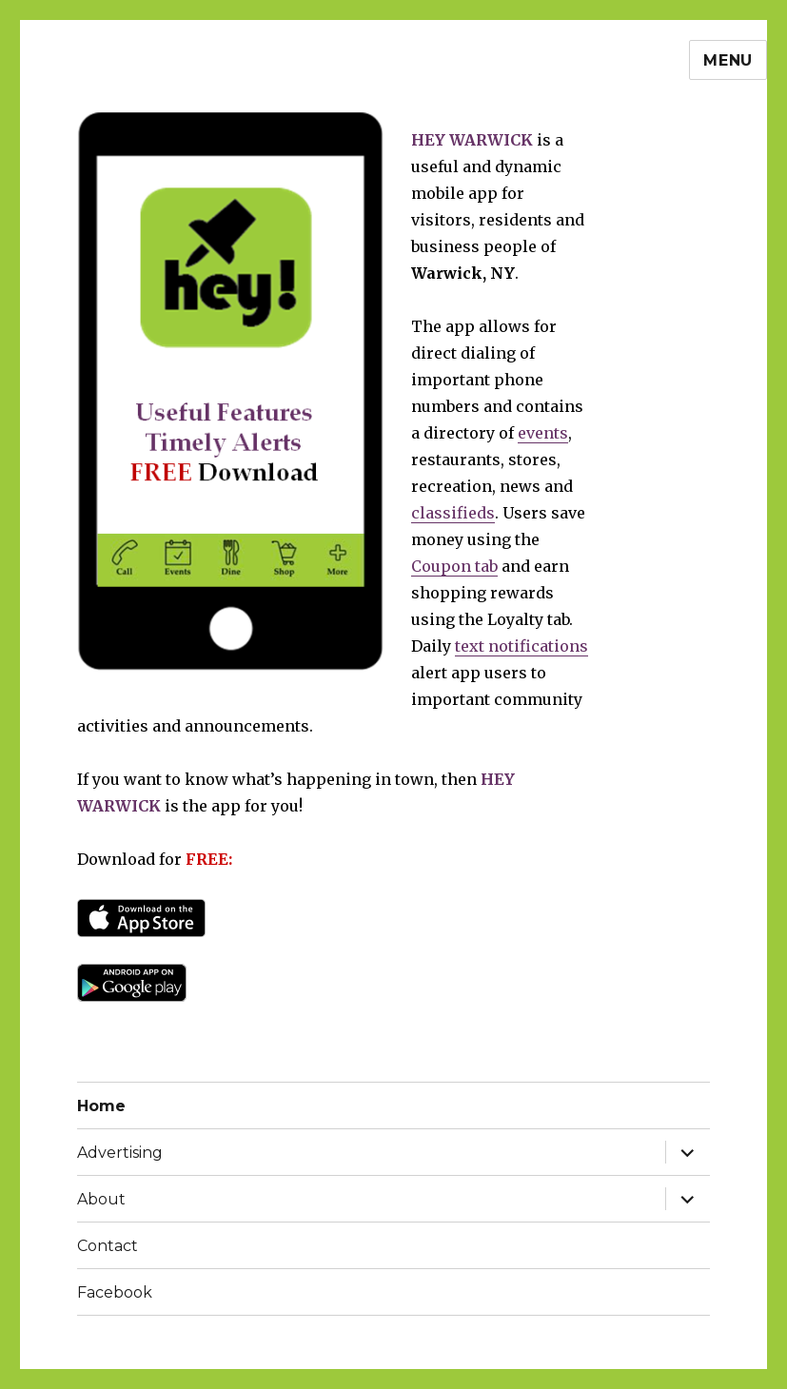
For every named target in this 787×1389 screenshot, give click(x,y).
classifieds (453, 512)
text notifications (521, 645)
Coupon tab (454, 566)
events (543, 432)
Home (101, 1106)
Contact (107, 1246)
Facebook (114, 1292)
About (101, 1199)
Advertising (120, 1153)
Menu (728, 60)
